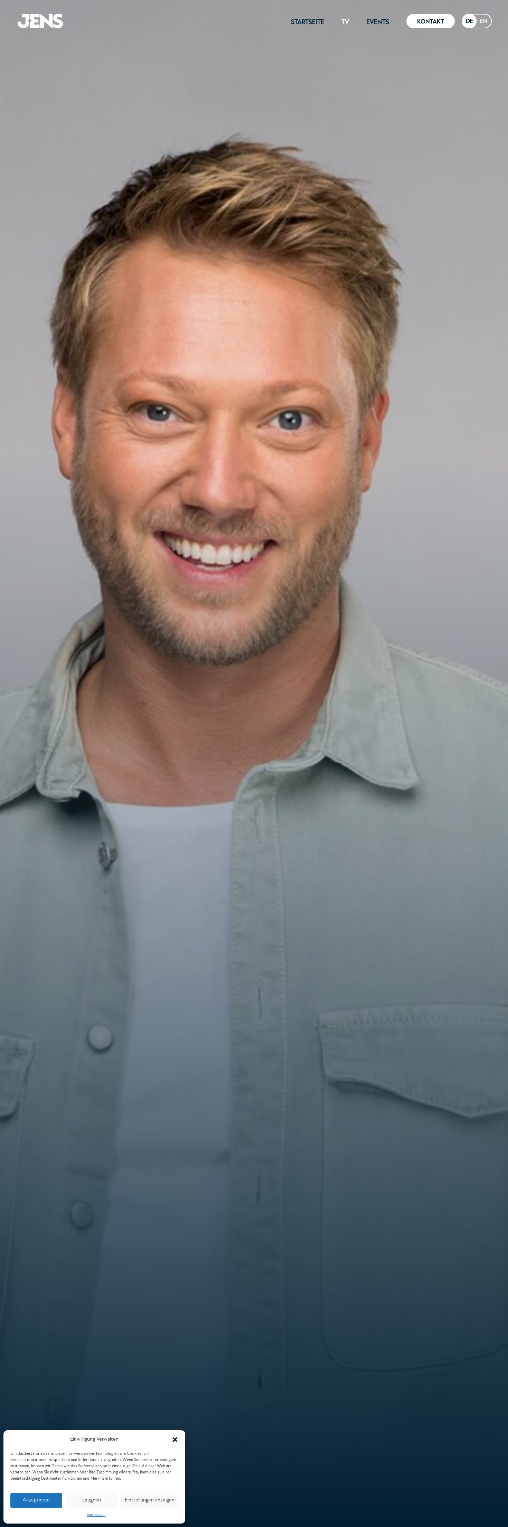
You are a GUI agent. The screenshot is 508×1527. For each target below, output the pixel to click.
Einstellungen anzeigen (150, 1500)
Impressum (96, 1515)
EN (484, 20)
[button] (174, 1439)
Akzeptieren (36, 1500)
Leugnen (91, 1500)
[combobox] (469, 21)
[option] (484, 21)
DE (469, 21)
